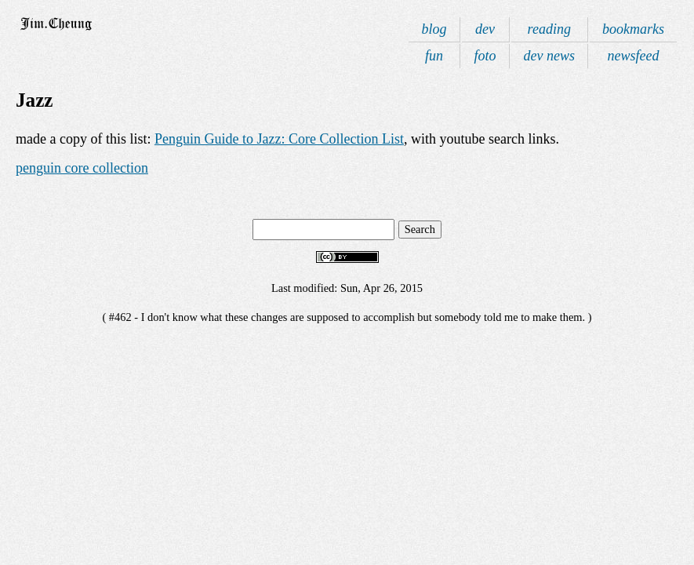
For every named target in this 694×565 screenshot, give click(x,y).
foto (485, 56)
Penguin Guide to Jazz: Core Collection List (279, 139)
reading (549, 29)
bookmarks (633, 29)
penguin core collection (82, 168)
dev (485, 29)
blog (433, 29)
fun (434, 56)
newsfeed (633, 56)
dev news (549, 56)
